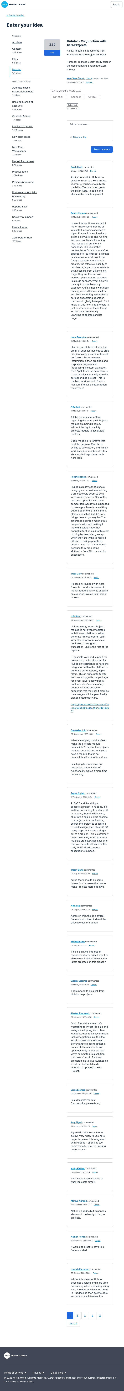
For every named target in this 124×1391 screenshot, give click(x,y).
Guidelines (59, 1372)
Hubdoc (16, 69)
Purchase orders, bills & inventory (24, 194)
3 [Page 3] (85, 1315)
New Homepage (21, 136)
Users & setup (20, 227)
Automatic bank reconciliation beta (22, 89)
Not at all (59, 97)
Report (93, 171)
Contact (16, 48)
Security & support (22, 216)
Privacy (39, 1372)
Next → (73, 1323)
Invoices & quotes (22, 126)
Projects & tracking (23, 182)
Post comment (102, 149)
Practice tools (20, 171)
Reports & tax (19, 206)
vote (52, 53)
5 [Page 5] (100, 1315)
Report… (89, 82)
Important (76, 97)
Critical (94, 97)
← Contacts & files (15, 15)
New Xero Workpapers (19, 149)
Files (15, 59)
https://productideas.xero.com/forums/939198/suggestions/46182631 (90, 708)
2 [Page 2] (77, 1315)
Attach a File (79, 137)
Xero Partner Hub (22, 237)
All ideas (17, 42)
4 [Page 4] (92, 1315)
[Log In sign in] (117, 4)
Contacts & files (21, 116)
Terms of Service (16, 1372)
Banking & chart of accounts (22, 103)
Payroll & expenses (23, 161)
